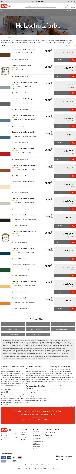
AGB (22, 444)
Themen (9, 37)
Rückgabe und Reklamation (36, 439)
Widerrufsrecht (36, 446)
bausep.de (57, 468)
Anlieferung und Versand (36, 436)
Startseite (3, 37)
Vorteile (35, 448)
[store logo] (8, 6)
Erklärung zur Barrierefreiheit (36, 444)
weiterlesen (71, 42)
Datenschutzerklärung (38, 441)
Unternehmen (24, 432)
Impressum (23, 439)
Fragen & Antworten (70, 1)
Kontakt (23, 434)
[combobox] (40, 6)
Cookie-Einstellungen (35, 464)
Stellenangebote (24, 437)
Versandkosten (72, 406)
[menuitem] (2, 11)
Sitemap (23, 441)
